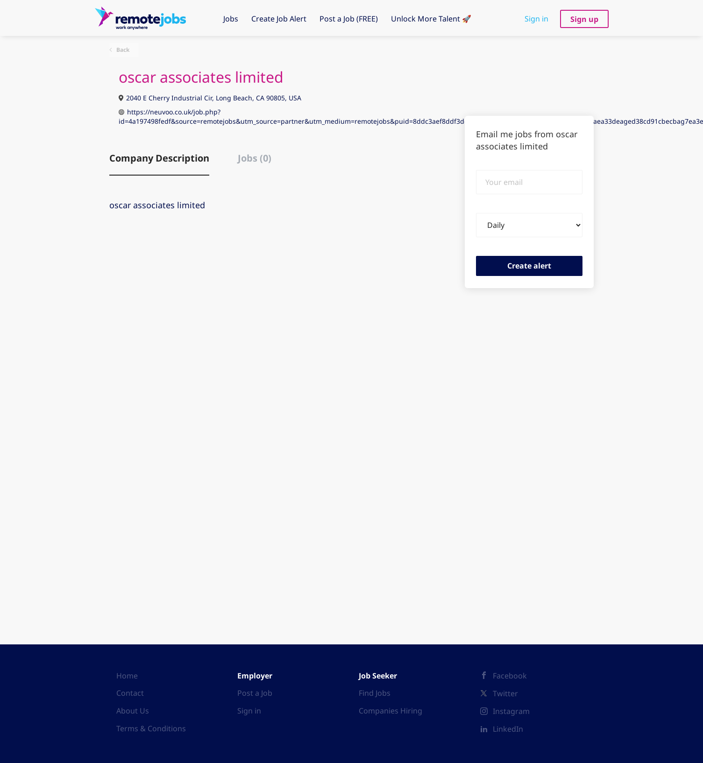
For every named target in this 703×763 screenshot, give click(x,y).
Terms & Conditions (151, 728)
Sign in (536, 19)
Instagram (511, 711)
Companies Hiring (390, 711)
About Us (132, 711)
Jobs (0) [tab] (254, 158)
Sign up (584, 19)
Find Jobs (375, 693)
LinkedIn (508, 729)
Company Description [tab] (159, 158)
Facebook (510, 676)
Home (127, 676)
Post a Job (254, 693)
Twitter (505, 693)
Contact (130, 693)
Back (122, 50)
